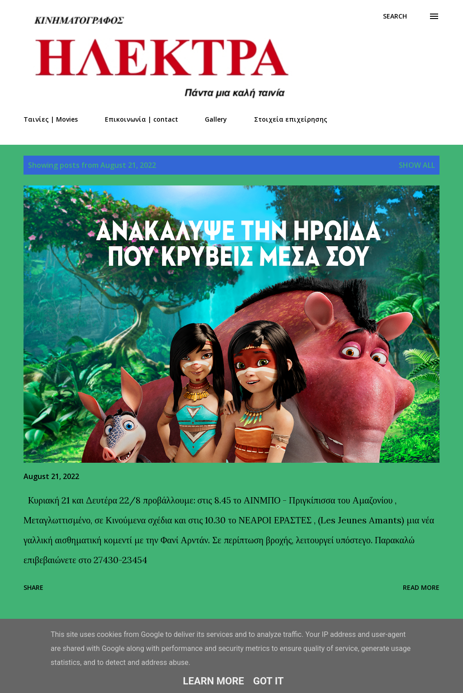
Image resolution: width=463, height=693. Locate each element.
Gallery (216, 119)
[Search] (395, 16)
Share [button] (33, 587)
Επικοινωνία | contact (141, 119)
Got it (268, 681)
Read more (421, 587)
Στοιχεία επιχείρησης (290, 119)
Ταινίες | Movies (51, 119)
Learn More (213, 681)
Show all (417, 165)
